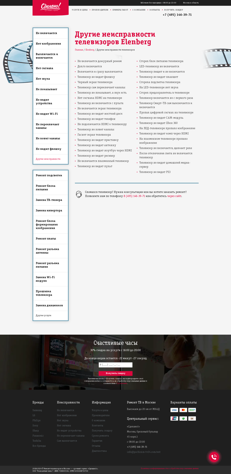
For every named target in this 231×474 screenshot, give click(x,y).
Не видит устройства (44, 101)
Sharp (36, 431)
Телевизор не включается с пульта (100, 103)
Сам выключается (67, 441)
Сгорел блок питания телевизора (161, 61)
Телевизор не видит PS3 (154, 172)
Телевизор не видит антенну (96, 145)
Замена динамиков (49, 305)
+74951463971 (214, 453)
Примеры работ (120, 10)
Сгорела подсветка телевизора (159, 82)
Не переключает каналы (47, 126)
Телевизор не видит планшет (158, 77)
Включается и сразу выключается (99, 71)
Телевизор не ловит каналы (95, 129)
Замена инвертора (49, 210)
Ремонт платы (46, 238)
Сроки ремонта (100, 436)
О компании (138, 10)
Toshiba (37, 441)
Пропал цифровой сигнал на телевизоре (166, 112)
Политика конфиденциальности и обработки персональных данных (170, 468)
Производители (100, 10)
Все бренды (39, 446)
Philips (37, 420)
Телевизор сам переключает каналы (101, 87)
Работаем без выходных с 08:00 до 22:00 (158, 3)
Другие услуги (43, 315)
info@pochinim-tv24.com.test (143, 452)
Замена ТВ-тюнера (49, 200)
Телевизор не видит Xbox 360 (158, 123)
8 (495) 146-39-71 (134, 196)
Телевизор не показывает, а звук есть (102, 92)
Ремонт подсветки (49, 175)
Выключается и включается (47, 56)
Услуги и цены (80, 10)
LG (34, 415)
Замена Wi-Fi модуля (45, 279)
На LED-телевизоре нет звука (158, 87)
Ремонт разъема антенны (47, 251)
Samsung (37, 410)
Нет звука (43, 78)
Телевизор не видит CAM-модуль (161, 117)
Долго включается (89, 66)
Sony (35, 425)
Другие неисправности (48, 159)
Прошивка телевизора (44, 293)
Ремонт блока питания (45, 188)
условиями (122, 383)
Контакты (155, 10)
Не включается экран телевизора (99, 108)
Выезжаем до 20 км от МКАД (143, 409)
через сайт (174, 196)
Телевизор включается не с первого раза (166, 98)
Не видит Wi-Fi (47, 114)
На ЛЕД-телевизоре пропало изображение (167, 128)
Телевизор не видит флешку (96, 77)
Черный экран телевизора (95, 82)
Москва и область (191, 3)
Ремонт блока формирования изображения (47, 225)
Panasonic (38, 436)
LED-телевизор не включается (159, 66)
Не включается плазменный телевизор (103, 161)
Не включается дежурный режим (99, 61)
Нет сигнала (44, 68)
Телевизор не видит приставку (98, 140)
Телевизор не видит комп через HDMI (164, 133)
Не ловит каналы (48, 138)
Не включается (46, 33)
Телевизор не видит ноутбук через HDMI (104, 150)
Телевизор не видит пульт (94, 166)
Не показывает (46, 89)
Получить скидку (173, 10)
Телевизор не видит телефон (96, 119)
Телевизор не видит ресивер (96, 155)
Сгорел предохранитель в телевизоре (164, 92)
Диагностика (99, 451)
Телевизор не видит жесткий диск (100, 113)
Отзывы (96, 446)
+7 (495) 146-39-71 (177, 14)
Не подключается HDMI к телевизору (102, 124)
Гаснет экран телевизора (94, 134)
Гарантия (97, 441)
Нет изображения (48, 43)
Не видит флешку (48, 149)
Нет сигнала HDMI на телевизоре (99, 98)
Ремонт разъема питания (47, 265)
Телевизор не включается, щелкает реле (165, 148)
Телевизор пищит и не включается (162, 71)
